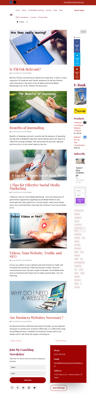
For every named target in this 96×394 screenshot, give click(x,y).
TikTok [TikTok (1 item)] (81, 256)
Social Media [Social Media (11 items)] (78, 252)
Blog (55, 10)
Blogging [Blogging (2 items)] (77, 200)
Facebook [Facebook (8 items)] (77, 224)
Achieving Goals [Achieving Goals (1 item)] (79, 197)
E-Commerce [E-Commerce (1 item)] (78, 211)
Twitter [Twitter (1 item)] (76, 259)
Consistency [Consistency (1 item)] (78, 204)
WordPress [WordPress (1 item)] (78, 266)
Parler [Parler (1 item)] (82, 238)
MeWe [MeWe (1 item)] (76, 238)
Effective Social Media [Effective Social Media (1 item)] (78, 216)
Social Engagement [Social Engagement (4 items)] (80, 249)
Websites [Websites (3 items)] (77, 263)
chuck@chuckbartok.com (74, 2)
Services (49, 10)
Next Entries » (61, 341)
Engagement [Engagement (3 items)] (78, 221)
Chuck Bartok (16, 73)
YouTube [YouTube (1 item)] (77, 274)
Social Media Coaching (36, 10)
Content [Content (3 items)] (77, 208)
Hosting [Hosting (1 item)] (77, 228)
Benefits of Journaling (27, 127)
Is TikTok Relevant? (25, 69)
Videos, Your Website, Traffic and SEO (36, 255)
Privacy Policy (42, 17)
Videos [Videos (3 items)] (82, 259)
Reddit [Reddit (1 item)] (76, 245)
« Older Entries (16, 341)
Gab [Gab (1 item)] (83, 224)
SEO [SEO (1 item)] (82, 245)
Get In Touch (79, 10)
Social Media (27, 73)
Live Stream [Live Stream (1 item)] (78, 235)
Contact (33, 17)
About (24, 10)
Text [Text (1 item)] (76, 256)
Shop (61, 10)
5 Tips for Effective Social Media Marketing (35, 187)
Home (18, 10)
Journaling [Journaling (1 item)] (77, 231)
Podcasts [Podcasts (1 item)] (77, 242)
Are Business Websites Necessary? (36, 317)
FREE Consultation (22, 17)
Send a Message (59, 388)
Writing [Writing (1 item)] (76, 270)
